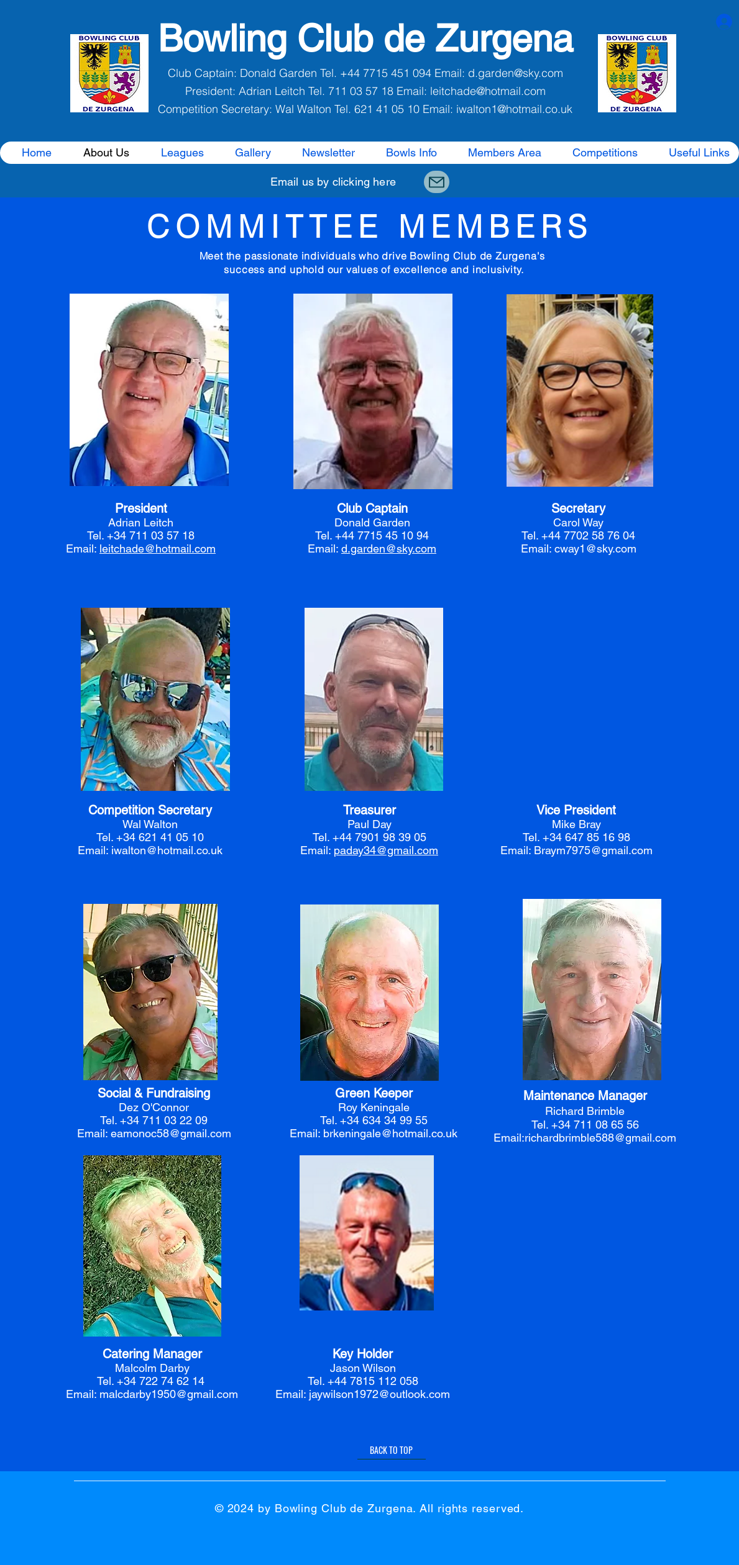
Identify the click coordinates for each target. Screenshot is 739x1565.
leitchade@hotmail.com (488, 91)
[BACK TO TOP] (391, 1450)
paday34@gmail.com (386, 850)
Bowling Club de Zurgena (365, 38)
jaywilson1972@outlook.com (379, 1393)
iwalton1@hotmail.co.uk (514, 109)
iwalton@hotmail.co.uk (167, 850)
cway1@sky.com (595, 548)
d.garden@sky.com (515, 73)
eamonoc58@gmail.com (171, 1133)
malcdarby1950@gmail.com (168, 1393)
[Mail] (436, 182)
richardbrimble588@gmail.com (600, 1137)
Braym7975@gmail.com (593, 850)
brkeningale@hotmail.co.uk (390, 1133)
